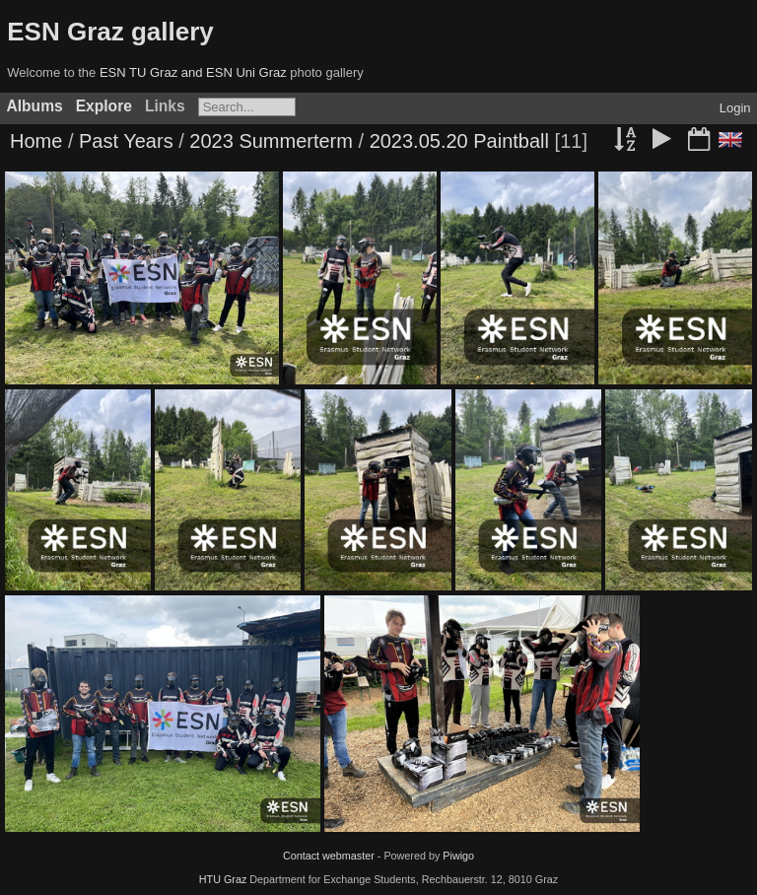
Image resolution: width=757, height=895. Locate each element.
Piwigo (458, 855)
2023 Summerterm (271, 141)
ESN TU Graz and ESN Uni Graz (193, 72)
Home (36, 141)
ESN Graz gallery (110, 31)
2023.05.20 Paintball (459, 141)
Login (735, 108)
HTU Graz (223, 879)
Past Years (126, 141)
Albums (35, 106)
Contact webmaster (329, 855)
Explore (104, 106)
